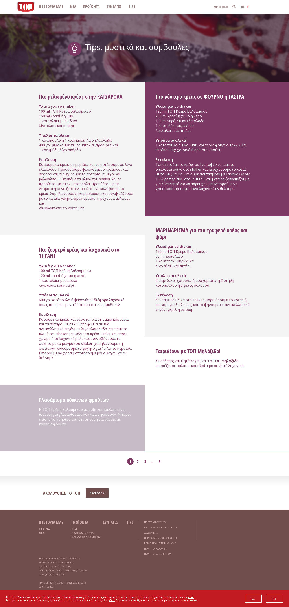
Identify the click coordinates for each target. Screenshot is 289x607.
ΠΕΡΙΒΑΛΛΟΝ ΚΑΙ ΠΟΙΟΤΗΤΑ (160, 538)
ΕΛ (247, 6)
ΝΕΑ (73, 6)
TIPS (131, 6)
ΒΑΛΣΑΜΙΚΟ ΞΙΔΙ (83, 533)
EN (242, 6)
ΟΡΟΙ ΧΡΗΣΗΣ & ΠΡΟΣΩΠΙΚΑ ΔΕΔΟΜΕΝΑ (160, 530)
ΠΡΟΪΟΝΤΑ (91, 6)
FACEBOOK (97, 493)
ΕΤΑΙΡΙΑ (44, 529)
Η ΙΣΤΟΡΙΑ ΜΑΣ (51, 6)
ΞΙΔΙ (74, 529)
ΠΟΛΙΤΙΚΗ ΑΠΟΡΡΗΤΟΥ (157, 553)
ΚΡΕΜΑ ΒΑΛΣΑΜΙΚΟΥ (86, 537)
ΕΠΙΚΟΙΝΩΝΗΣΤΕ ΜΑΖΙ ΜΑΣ (160, 543)
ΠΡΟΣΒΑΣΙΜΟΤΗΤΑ (155, 522)
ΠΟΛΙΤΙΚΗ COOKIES (155, 548)
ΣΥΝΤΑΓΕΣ (114, 6)
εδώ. (191, 597)
